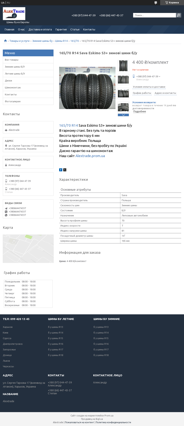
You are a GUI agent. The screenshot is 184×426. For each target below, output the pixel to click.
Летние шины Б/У (15, 73)
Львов (6, 360)
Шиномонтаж (13, 87)
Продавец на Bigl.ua (92, 419)
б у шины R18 (55, 355)
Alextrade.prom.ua (90, 156)
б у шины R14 (55, 332)
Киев (5, 332)
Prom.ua (108, 415)
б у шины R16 (55, 343)
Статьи (74, 29)
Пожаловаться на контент (79, 422)
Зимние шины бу (42, 40)
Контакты (89, 29)
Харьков (8, 327)
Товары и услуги (19, 40)
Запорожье (9, 349)
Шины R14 (61, 40)
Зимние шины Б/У (15, 66)
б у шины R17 (55, 349)
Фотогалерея (12, 101)
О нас (21, 29)
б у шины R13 (55, 327)
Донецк (7, 355)
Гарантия (61, 29)
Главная (9, 29)
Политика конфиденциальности (113, 422)
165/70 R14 (68, 125)
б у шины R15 (55, 338)
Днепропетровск (13, 343)
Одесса (7, 338)
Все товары (11, 59)
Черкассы (8, 366)
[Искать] (178, 15)
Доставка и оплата (40, 29)
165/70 (74, 40)
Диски (8, 80)
